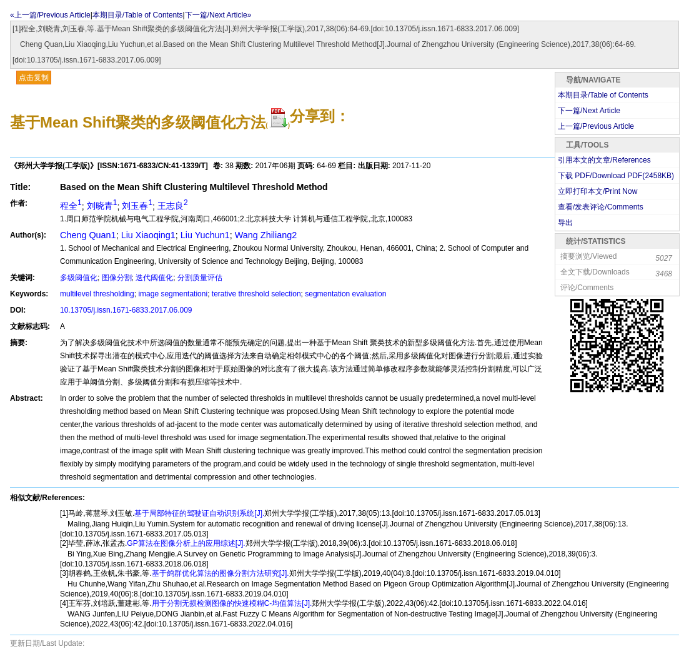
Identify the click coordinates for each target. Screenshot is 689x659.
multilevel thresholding (97, 293)
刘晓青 (102, 206)
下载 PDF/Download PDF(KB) (616, 175)
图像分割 (117, 277)
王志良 (172, 206)
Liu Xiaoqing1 (148, 235)
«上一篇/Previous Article (50, 15)
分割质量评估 (199, 277)
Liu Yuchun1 (205, 235)
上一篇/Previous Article (596, 126)
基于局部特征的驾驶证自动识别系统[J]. (199, 513)
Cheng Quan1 (88, 235)
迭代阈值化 (154, 277)
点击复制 (34, 77)
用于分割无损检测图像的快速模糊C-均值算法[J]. (232, 603)
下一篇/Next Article (589, 110)
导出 (565, 222)
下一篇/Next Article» (218, 15)
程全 (71, 206)
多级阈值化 (78, 277)
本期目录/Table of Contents (137, 15)
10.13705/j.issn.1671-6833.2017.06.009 (126, 310)
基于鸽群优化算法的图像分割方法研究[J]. (220, 573)
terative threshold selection (256, 293)
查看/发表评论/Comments (600, 207)
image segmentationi (172, 293)
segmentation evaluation (345, 293)
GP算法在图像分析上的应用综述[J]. (186, 543)
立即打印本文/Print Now (597, 191)
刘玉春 (137, 206)
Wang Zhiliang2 (266, 235)
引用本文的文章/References (604, 160)
